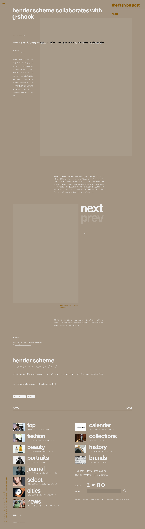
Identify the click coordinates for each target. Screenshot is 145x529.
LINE (103, 485)
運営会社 (77, 499)
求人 (103, 499)
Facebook (98, 485)
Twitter (93, 485)
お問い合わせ (95, 499)
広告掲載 (85, 499)
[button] (92, 207)
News (115, 13)
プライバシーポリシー (122, 499)
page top (17, 514)
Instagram (88, 485)
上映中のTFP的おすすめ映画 (90, 471)
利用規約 (110, 499)
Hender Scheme (19, 397)
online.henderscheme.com (23, 345)
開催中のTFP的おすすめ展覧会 (91, 475)
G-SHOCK (31, 397)
